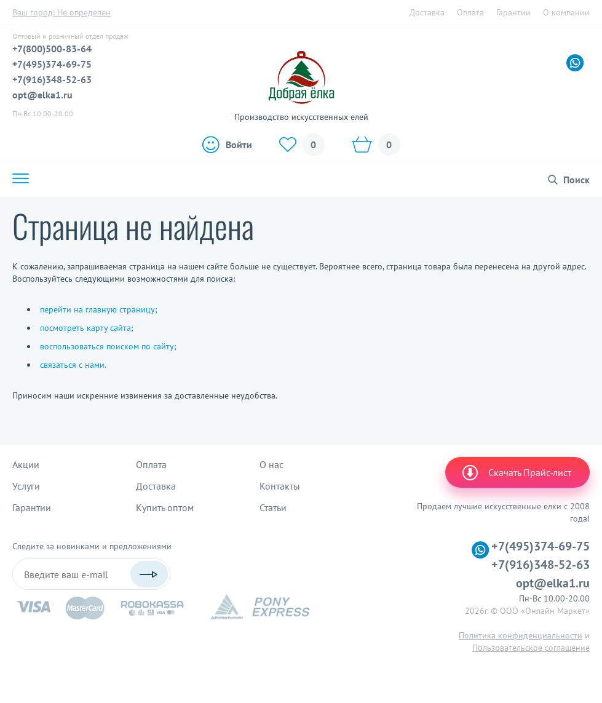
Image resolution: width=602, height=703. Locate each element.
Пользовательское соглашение (531, 647)
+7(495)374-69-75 (52, 64)
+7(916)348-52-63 (52, 79)
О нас (271, 464)
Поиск (576, 179)
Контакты (279, 486)
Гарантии (513, 12)
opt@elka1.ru (42, 95)
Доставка (427, 12)
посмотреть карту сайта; (86, 327)
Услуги (26, 486)
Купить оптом (165, 507)
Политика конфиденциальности (520, 635)
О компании (566, 12)
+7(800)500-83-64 (52, 48)
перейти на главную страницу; (98, 309)
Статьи (273, 507)
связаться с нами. (73, 364)
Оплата (470, 12)
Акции (25, 464)
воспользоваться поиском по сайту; (108, 346)
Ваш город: (61, 12)
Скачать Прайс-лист (516, 472)
